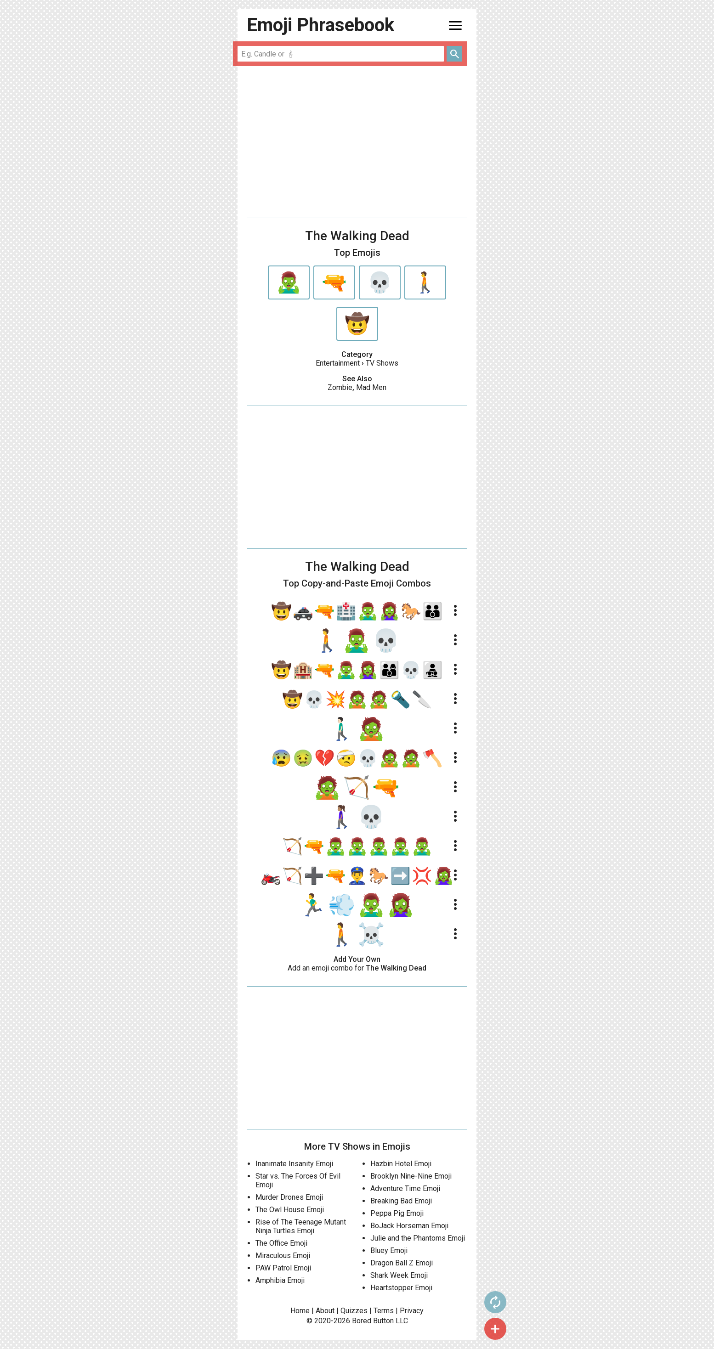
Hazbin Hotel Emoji (400, 1163)
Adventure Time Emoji (405, 1188)
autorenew (495, 1302)
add (495, 1329)
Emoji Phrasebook (320, 25)
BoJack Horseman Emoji (409, 1225)
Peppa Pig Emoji (397, 1213)
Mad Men (371, 387)
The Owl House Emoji (289, 1209)
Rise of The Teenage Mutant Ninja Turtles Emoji (300, 1226)
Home (300, 1310)
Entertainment (338, 363)
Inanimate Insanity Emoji (294, 1163)
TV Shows (382, 363)
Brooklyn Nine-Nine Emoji (411, 1176)
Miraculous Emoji (282, 1255)
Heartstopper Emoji (401, 1287)
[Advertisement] (357, 142)
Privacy (412, 1310)
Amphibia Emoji (280, 1280)
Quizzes (354, 1310)
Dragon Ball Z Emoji (401, 1263)
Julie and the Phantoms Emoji (417, 1238)
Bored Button (373, 1320)
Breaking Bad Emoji (401, 1201)
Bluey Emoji (389, 1250)
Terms (384, 1310)
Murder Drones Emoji (289, 1197)
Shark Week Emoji (399, 1275)
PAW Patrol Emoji (283, 1268)
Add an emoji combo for (357, 968)
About (325, 1310)
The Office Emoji (281, 1243)
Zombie (340, 387)
